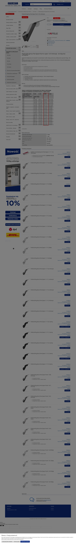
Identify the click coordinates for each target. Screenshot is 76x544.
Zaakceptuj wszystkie (25, 541)
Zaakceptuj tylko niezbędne (7, 541)
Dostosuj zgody (16, 541)
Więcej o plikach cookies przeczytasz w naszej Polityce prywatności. (12, 539)
